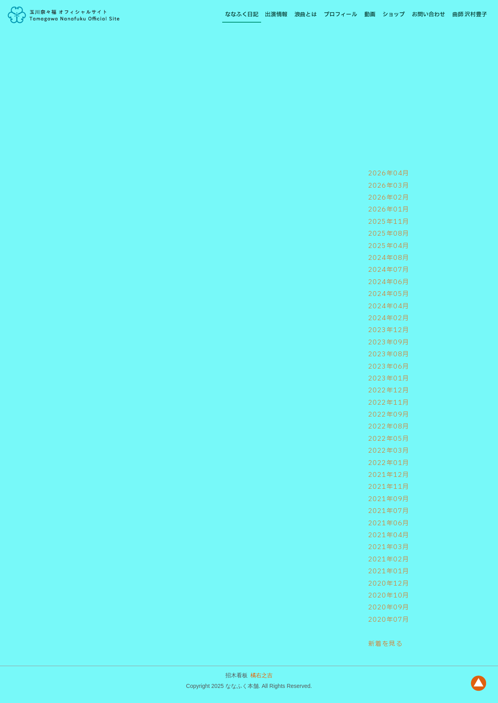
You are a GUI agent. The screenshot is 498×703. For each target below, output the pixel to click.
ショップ (394, 14)
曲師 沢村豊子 (469, 14)
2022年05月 (389, 439)
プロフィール (340, 14)
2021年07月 (389, 511)
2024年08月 (389, 258)
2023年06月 (389, 366)
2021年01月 (389, 571)
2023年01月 (389, 378)
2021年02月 (389, 559)
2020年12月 (389, 583)
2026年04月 (389, 173)
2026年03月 (389, 185)
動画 (369, 14)
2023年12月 (389, 330)
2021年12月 (389, 475)
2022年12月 (389, 390)
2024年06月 (389, 282)
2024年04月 (389, 306)
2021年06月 (389, 523)
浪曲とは (305, 14)
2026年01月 (389, 209)
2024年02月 (389, 318)
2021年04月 (389, 535)
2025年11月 (389, 222)
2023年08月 (389, 354)
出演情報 (276, 14)
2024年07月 (389, 270)
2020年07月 (389, 619)
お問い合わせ (428, 14)
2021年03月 (389, 547)
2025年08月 (389, 233)
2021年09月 (389, 499)
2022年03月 (389, 450)
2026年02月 (389, 197)
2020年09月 (389, 607)
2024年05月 (389, 294)
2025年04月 (389, 246)
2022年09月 (389, 414)
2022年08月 (389, 426)
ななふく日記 (241, 14)
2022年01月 (389, 463)
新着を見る (385, 644)
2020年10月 (389, 595)
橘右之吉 (261, 675)
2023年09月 (389, 342)
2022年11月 (389, 402)
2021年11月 (389, 487)
